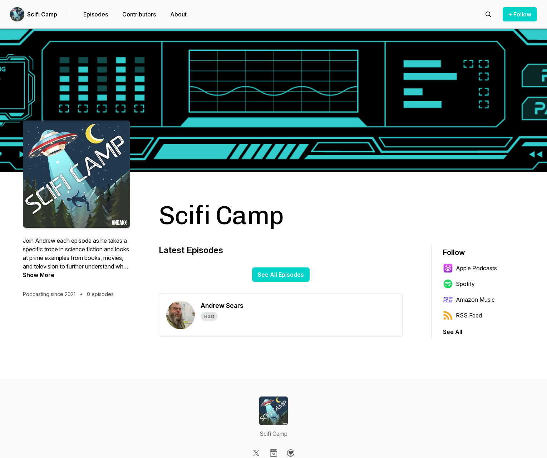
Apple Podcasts (470, 268)
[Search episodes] (488, 14)
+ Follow (519, 14)
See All (452, 331)
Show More (38, 275)
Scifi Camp (42, 14)
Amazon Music (469, 300)
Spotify (459, 284)
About (178, 14)
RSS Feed (462, 315)
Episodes (95, 14)
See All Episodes (281, 274)
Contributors (139, 14)
